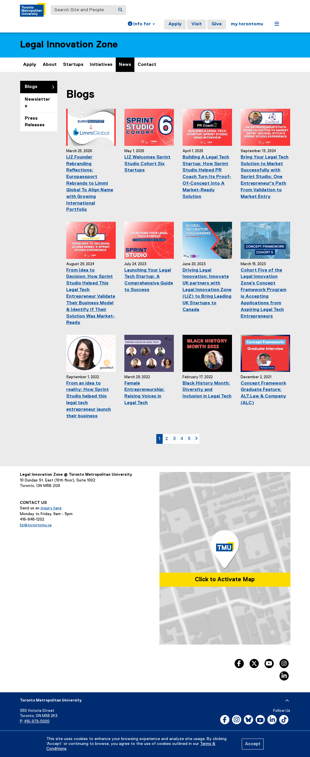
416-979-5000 (37, 721)
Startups (73, 64)
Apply (175, 24)
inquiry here (51, 508)
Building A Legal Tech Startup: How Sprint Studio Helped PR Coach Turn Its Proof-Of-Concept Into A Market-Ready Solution (206, 177)
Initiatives (101, 64)
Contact (147, 64)
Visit (196, 24)
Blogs (31, 87)
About (50, 64)
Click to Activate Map (225, 579)
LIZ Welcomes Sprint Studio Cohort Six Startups (147, 164)
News (125, 64)
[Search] (120, 10)
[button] (141, 24)
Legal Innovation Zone (69, 44)
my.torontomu (247, 24)
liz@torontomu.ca (36, 525)
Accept (252, 744)
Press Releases (35, 121)
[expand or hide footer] (287, 700)
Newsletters (37, 102)
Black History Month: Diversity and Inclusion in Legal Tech (206, 390)
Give (217, 24)
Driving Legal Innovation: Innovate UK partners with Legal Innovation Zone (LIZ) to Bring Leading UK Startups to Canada (206, 290)
